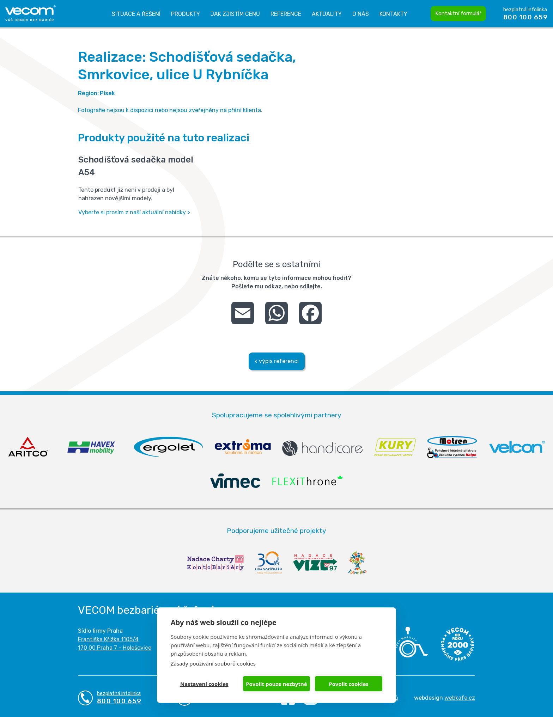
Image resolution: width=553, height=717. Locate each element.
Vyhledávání (420, 13)
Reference (286, 14)
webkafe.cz (459, 697)
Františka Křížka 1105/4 (108, 639)
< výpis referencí (277, 361)
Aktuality (327, 14)
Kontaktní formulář (458, 13)
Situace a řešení (136, 14)
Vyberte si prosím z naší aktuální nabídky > (134, 212)
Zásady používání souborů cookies (213, 663)
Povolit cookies (348, 683)
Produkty (185, 14)
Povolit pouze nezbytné (276, 683)
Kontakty (393, 14)
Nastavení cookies (204, 683)
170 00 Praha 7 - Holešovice (114, 647)
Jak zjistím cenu (235, 14)
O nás (360, 14)
